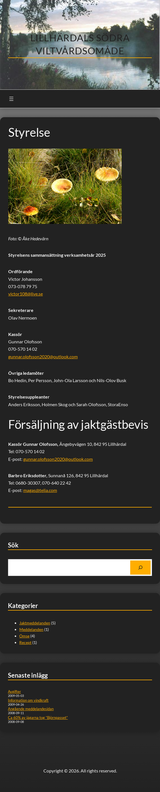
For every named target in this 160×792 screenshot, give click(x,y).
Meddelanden (31, 629)
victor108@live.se (25, 293)
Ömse (24, 635)
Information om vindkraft (28, 700)
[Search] (140, 567)
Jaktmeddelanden (34, 622)
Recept (25, 642)
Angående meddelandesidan (31, 709)
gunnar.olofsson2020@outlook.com (43, 356)
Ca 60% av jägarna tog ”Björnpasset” (38, 717)
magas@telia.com (40, 490)
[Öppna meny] (11, 98)
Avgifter (14, 691)
